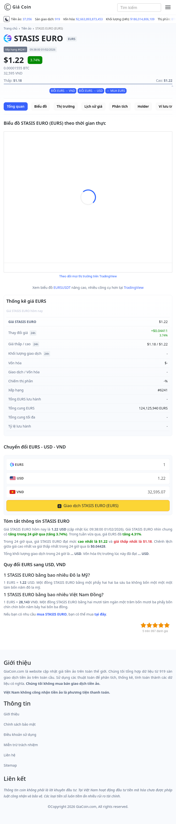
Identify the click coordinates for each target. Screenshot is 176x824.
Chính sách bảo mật (19, 724)
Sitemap (10, 765)
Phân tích (120, 106)
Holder (143, 106)
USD (20, 478)
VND (20, 492)
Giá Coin (17, 7)
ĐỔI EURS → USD (91, 91)
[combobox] (139, 7)
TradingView (134, 287)
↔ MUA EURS (116, 91)
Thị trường (66, 106)
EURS (19, 464)
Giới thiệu (11, 714)
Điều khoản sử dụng (20, 734)
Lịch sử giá (93, 106)
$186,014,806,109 (142, 19)
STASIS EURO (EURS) (49, 28)
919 (57, 19)
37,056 (27, 19)
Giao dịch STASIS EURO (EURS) (88, 505)
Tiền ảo (26, 28)
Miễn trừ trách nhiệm (21, 744)
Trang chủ (10, 28)
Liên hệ (9, 755)
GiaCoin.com (86, 806)
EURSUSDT (62, 287)
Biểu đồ (40, 106)
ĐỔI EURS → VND (63, 91)
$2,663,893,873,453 (89, 19)
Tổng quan (15, 106)
